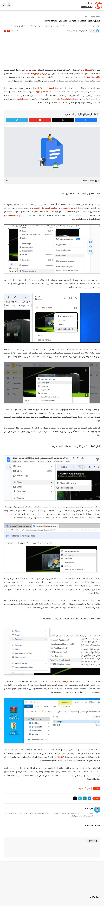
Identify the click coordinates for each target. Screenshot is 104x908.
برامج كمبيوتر (74, 5)
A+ (8, 31)
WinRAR (60, 757)
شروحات (80, 788)
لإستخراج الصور (22, 99)
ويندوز (67, 5)
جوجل (85, 16)
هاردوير (22, 5)
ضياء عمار (92, 31)
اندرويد (37, 5)
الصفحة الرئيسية (95, 16)
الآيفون (66, 208)
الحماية (51, 5)
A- (5, 31)
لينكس (46, 5)
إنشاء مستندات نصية (92, 77)
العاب (42, 5)
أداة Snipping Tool (42, 91)
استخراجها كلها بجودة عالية (67, 99)
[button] (89, 798)
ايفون (32, 5)
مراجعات (28, 5)
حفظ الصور (39, 88)
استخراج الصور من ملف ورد (62, 681)
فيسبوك (57, 5)
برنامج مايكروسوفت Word (34, 73)
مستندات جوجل (86, 70)
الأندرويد (74, 208)
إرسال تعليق (93, 840)
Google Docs (54, 88)
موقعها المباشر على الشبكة (45, 208)
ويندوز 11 (62, 5)
